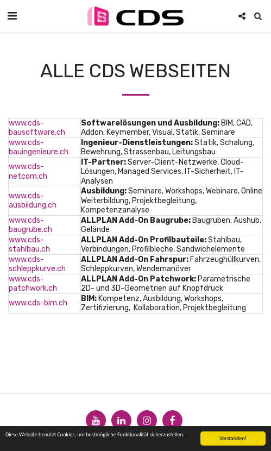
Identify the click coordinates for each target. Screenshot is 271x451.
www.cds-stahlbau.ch (29, 244)
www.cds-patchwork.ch (33, 283)
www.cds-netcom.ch (28, 171)
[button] (12, 15)
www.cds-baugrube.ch (30, 225)
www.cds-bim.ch (38, 303)
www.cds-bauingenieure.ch (38, 147)
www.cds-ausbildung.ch (32, 200)
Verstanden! (233, 438)
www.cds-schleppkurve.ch (37, 264)
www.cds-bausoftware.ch (37, 127)
